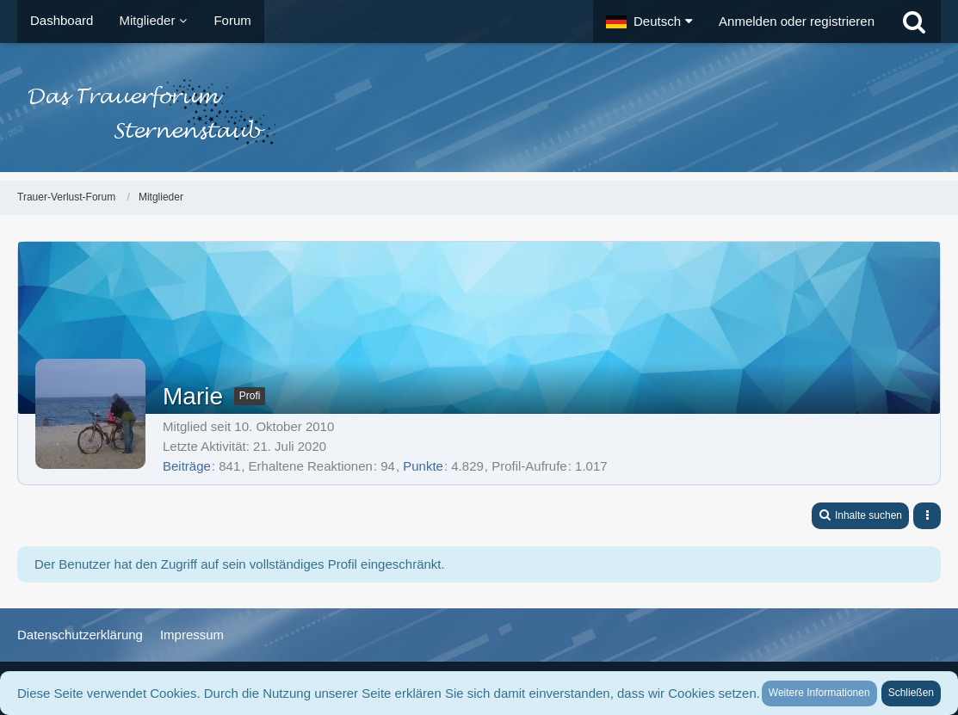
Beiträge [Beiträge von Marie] (187, 466)
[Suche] (914, 21)
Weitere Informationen (819, 693)
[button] (649, 21)
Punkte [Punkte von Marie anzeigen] (423, 466)
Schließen (911, 693)
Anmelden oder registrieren (797, 21)
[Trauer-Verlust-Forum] (479, 112)
